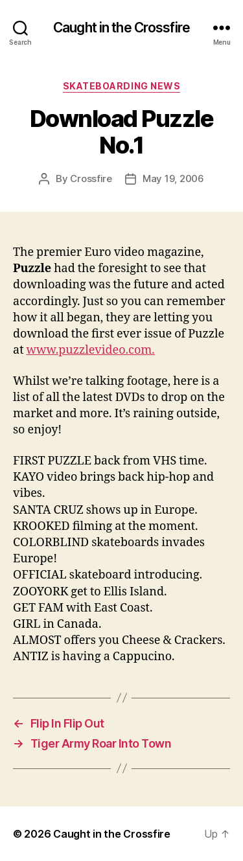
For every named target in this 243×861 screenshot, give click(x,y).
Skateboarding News (121, 85)
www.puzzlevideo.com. (90, 350)
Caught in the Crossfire (121, 27)
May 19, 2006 (173, 178)
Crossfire (91, 178)
